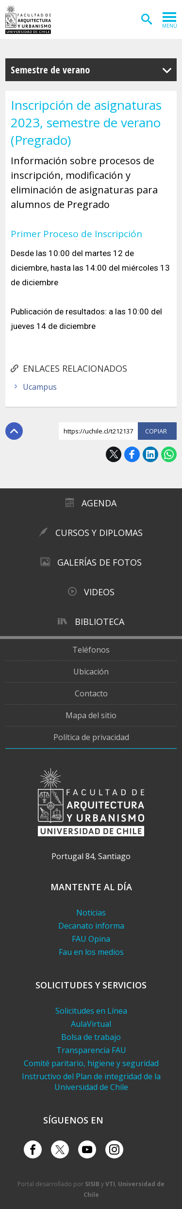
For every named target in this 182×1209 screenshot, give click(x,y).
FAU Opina (91, 938)
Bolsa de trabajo (91, 1037)
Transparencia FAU (91, 1050)
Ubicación (91, 671)
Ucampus (40, 386)
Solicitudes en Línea (91, 1010)
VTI (110, 1184)
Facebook (132, 454)
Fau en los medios (91, 952)
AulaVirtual (91, 1024)
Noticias (91, 912)
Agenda (99, 503)
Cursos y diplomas (99, 532)
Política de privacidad (91, 737)
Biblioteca (99, 621)
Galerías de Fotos (99, 562)
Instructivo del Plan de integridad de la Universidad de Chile (91, 1081)
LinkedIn (150, 454)
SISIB (92, 1184)
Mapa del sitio (91, 715)
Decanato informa (91, 925)
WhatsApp (169, 454)
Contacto (91, 693)
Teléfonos (91, 649)
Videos (99, 592)
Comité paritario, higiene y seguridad (91, 1063)
